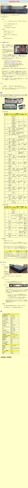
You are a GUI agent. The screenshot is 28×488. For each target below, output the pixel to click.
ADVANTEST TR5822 (18, 95)
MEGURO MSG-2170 (5, 95)
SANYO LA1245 (9, 75)
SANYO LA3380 (18, 71)
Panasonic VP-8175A (14, 94)
